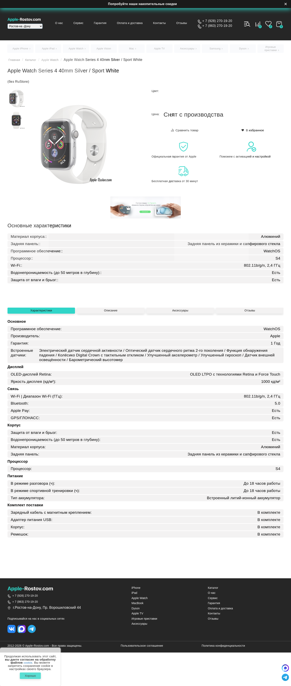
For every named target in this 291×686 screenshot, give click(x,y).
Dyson (136, 641)
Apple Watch (56, 61)
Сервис (88, 23)
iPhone (136, 620)
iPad (134, 625)
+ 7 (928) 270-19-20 (217, 21)
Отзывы (183, 23)
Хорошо (30, 675)
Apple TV (137, 646)
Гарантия (108, 23)
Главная (15, 61)
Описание (111, 357)
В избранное (253, 132)
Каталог (34, 61)
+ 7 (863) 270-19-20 (217, 25)
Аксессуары (180, 357)
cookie (28, 661)
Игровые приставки (144, 651)
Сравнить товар (185, 132)
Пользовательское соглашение (142, 679)
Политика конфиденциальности (223, 679)
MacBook (137, 635)
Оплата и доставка (136, 23)
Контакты (163, 23)
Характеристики (41, 357)
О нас (71, 23)
